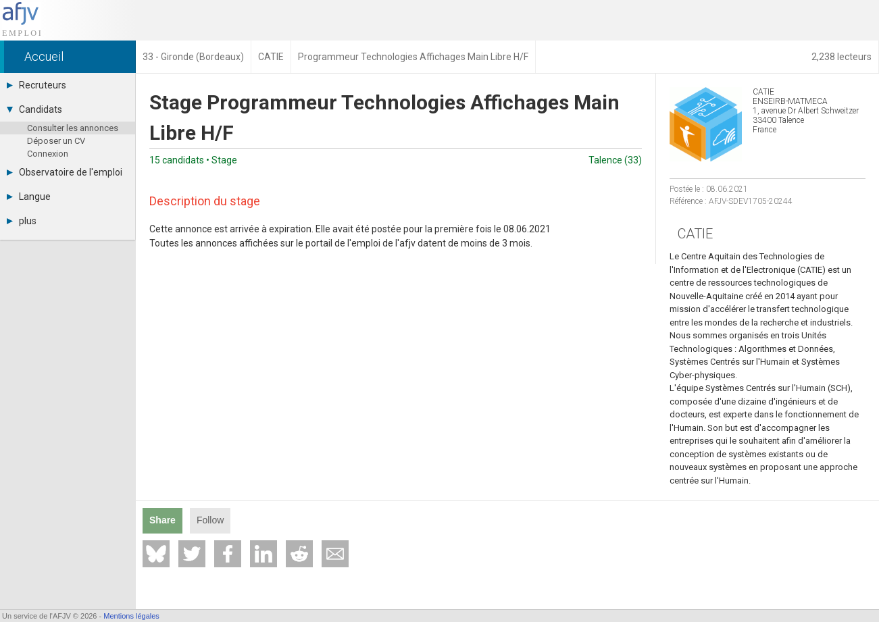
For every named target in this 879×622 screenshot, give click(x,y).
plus (21, 220)
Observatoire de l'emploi (64, 172)
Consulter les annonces (72, 128)
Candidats (34, 109)
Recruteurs (36, 85)
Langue (29, 196)
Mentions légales (131, 616)
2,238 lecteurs (841, 56)
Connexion (47, 154)
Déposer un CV (56, 141)
